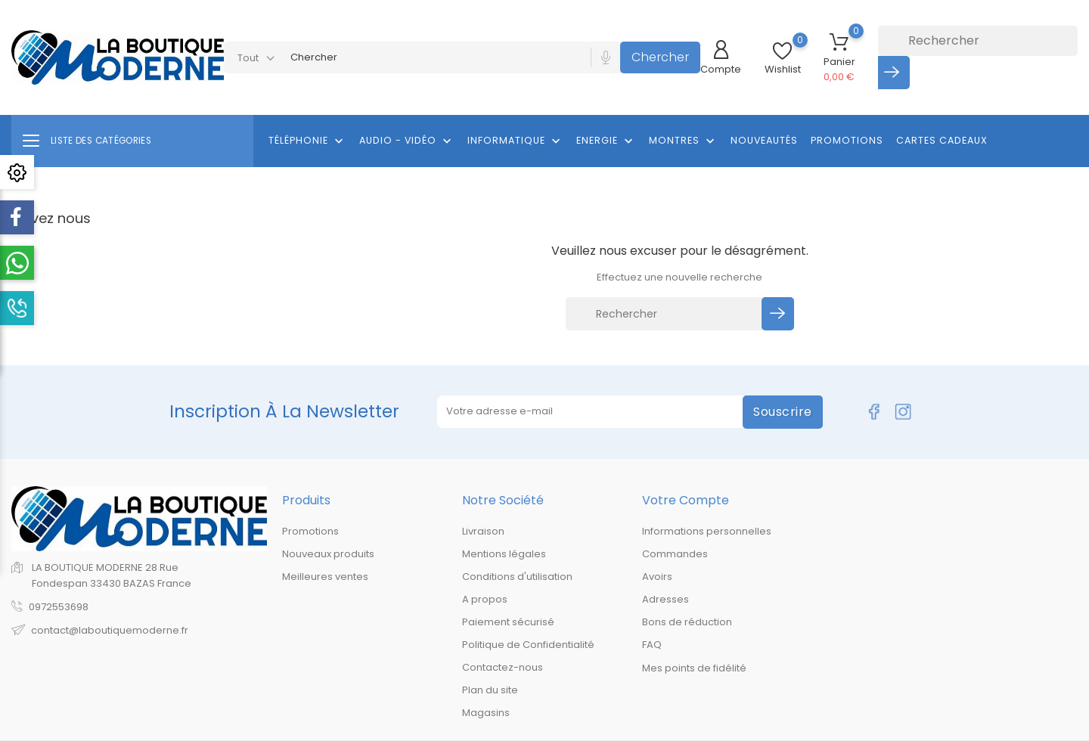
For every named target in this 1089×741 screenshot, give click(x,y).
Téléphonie (307, 141)
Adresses (665, 599)
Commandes (675, 554)
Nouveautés (764, 140)
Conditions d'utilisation (517, 576)
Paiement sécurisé (508, 622)
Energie (606, 141)
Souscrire (782, 411)
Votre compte (685, 500)
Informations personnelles (706, 531)
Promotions (847, 140)
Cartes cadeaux (942, 140)
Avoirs (657, 576)
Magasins (486, 712)
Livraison (483, 531)
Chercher (660, 57)
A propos (484, 599)
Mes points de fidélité (694, 668)
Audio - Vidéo (407, 141)
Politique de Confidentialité (528, 644)
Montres (683, 141)
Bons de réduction (687, 622)
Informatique (515, 141)
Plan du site (490, 690)
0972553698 (58, 607)
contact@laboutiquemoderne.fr (109, 630)
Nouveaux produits (328, 554)
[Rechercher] (978, 41)
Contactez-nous (502, 667)
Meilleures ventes (325, 576)
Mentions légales (504, 554)
